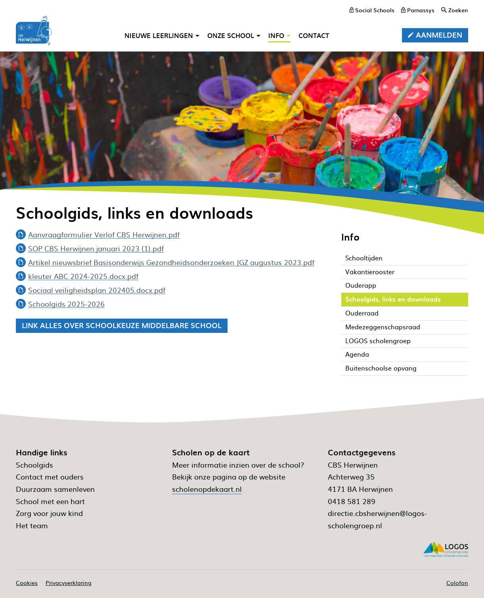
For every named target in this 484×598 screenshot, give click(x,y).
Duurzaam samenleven (55, 488)
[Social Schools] (372, 10)
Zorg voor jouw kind (49, 513)
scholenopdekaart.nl (207, 488)
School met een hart (50, 501)
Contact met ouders (50, 476)
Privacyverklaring (69, 583)
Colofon (457, 583)
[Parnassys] (418, 10)
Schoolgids (34, 464)
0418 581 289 (351, 501)
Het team (32, 525)
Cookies (27, 583)
